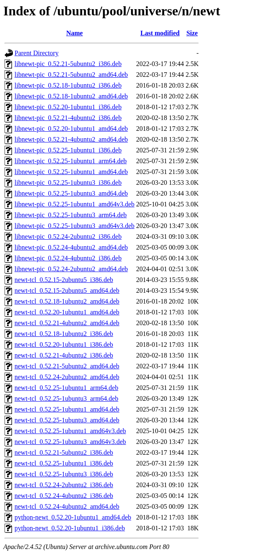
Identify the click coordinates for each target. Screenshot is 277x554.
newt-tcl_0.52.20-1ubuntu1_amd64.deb (67, 312)
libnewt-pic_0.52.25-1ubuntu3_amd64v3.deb (74, 225)
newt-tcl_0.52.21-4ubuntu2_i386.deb (64, 355)
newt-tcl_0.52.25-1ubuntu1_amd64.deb (67, 409)
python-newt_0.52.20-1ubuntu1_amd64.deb (73, 517)
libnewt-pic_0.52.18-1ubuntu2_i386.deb (68, 85)
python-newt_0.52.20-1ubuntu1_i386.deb (70, 528)
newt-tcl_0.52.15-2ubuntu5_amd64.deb (67, 290)
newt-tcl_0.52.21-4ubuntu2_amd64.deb (67, 322)
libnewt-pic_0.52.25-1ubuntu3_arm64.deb (71, 214)
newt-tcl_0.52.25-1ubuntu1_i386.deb (64, 463)
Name (74, 33)
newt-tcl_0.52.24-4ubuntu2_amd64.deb (67, 506)
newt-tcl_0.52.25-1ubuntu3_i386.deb (64, 474)
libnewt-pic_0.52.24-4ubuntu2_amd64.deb (71, 247)
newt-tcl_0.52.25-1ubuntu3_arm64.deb (66, 398)
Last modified (160, 33)
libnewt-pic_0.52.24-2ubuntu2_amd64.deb (71, 268)
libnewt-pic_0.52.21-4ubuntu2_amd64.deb (71, 139)
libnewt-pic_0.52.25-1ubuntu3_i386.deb (68, 182)
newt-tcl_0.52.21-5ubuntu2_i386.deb (64, 452)
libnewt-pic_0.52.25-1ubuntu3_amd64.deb (71, 193)
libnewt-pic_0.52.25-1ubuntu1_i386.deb (68, 150)
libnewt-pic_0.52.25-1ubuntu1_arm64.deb (71, 160)
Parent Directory (36, 52)
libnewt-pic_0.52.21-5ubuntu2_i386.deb (68, 63)
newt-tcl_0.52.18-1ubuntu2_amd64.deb (67, 301)
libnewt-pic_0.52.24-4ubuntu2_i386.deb (68, 258)
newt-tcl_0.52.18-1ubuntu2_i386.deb (64, 333)
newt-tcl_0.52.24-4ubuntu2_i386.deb (64, 495)
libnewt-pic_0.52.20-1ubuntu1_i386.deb (68, 106)
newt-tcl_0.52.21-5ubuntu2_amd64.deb (67, 366)
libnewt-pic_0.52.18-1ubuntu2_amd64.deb (71, 96)
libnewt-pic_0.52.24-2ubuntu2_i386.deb (68, 236)
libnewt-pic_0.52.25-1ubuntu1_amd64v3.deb (74, 204)
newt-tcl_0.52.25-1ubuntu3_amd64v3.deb (70, 441)
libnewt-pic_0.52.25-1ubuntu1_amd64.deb (71, 171)
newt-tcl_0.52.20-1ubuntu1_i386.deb (64, 344)
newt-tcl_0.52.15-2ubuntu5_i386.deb (64, 279)
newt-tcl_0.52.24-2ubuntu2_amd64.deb (67, 376)
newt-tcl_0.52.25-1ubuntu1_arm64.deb (66, 387)
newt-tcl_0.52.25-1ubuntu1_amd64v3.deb (70, 430)
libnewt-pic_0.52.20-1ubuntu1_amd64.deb (71, 128)
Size (192, 33)
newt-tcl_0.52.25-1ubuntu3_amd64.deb (67, 420)
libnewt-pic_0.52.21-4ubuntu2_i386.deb (68, 117)
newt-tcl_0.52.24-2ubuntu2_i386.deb (64, 484)
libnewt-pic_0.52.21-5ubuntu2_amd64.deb (71, 74)
